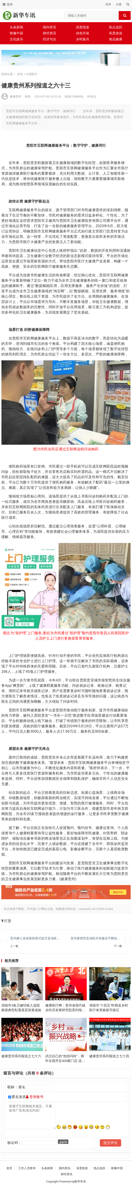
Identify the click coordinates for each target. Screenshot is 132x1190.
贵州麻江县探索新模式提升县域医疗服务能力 (36, 938)
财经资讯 (49, 33)
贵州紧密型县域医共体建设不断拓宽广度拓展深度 (96, 938)
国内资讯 (49, 27)
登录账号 (34, 1097)
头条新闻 (16, 27)
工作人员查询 (26, 1168)
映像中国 (16, 33)
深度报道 (82, 27)
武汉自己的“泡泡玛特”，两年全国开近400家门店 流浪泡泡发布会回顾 (65, 1058)
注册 (119, 4)
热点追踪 (115, 27)
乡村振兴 (82, 39)
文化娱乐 (16, 39)
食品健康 (115, 39)
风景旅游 (115, 33)
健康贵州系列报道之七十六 (21, 1056)
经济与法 (49, 39)
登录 (108, 4)
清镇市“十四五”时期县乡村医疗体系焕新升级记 (108, 1007)
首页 (20, 74)
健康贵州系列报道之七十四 (109, 1056)
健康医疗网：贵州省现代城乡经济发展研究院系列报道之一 (65, 1007)
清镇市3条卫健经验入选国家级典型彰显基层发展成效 (21, 1007)
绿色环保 (82, 33)
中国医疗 (31, 74)
